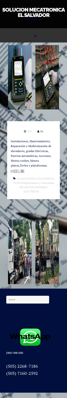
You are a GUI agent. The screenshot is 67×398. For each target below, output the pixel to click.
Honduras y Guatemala (40, 183)
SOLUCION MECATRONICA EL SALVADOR (33, 12)
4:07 (29, 131)
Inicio (33, 205)
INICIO (19, 116)
